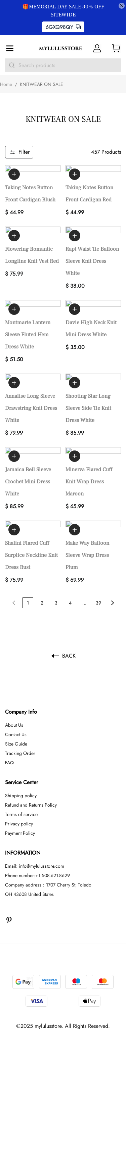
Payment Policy (20, 778)
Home (6, 84)
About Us (14, 670)
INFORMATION (22, 798)
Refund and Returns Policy (31, 750)
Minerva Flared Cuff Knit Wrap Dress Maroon (89, 436)
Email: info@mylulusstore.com (34, 811)
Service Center (21, 728)
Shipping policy (21, 741)
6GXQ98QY (63, 27)
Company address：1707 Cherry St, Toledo (48, 830)
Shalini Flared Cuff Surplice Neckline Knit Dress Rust (31, 500)
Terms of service (21, 760)
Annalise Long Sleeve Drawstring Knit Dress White (31, 371)
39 (98, 548)
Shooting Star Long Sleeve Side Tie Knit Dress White (88, 371)
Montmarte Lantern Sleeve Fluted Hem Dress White (27, 307)
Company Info (21, 657)
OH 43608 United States (29, 839)
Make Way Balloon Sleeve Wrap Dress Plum (87, 500)
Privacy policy (19, 769)
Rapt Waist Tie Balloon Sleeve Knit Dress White (92, 243)
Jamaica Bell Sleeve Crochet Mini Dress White (28, 436)
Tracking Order (20, 698)
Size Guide (16, 689)
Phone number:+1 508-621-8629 (37, 821)
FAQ (9, 708)
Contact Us (16, 680)
